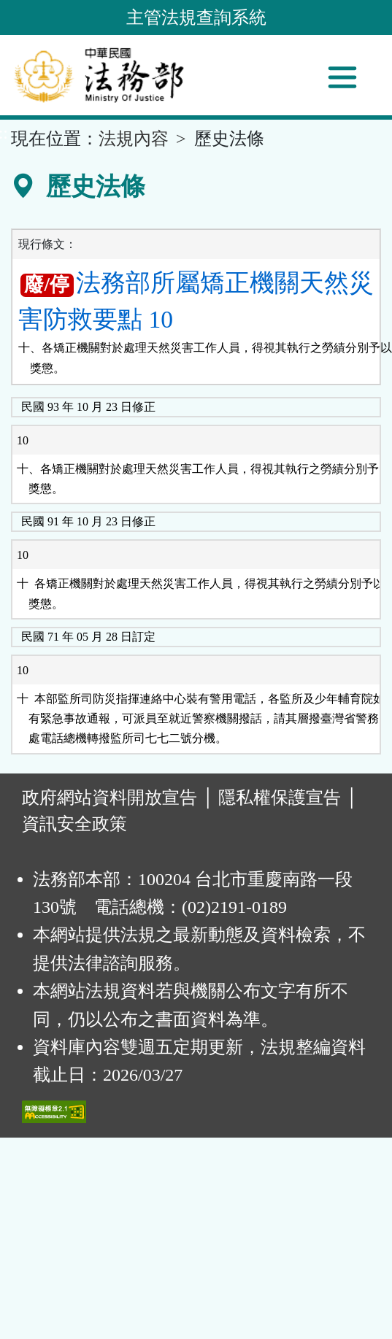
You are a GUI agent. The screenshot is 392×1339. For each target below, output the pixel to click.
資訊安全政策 (74, 823)
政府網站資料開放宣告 (109, 797)
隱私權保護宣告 (279, 797)
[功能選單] (342, 77)
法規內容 (134, 138)
